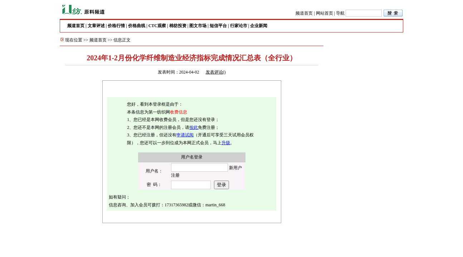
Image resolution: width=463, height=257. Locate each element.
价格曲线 (136, 25)
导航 (340, 13)
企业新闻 (258, 25)
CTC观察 (157, 25)
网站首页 (324, 13)
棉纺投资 (177, 25)
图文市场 (197, 25)
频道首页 (304, 13)
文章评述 (96, 25)
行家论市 (238, 25)
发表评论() (216, 72)
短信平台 (218, 25)
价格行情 (116, 25)
